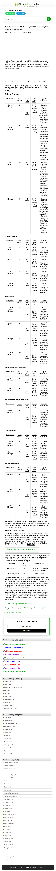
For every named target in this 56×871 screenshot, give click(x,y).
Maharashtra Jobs (9, 817)
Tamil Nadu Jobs (9, 844)
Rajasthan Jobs (8, 838)
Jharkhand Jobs (8, 799)
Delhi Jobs (15, 608)
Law (33, 608)
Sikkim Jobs (7, 841)
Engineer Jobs (23, 608)
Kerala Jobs (7, 805)
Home (19, 612)
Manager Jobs (38, 608)
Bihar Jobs (7, 772)
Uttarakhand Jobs (9, 854)
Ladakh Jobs (8, 808)
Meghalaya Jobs (9, 823)
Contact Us (42, 867)
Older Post (14, 612)
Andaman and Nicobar (11, 762)
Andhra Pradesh (9, 765)
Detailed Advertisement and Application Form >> (22, 550)
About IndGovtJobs (31, 867)
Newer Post (7, 612)
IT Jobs (29, 608)
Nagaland (7, 829)
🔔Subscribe (26, 630)
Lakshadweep (8, 811)
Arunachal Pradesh (9, 769)
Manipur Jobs (8, 820)
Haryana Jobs (8, 790)
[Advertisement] (27, 45)
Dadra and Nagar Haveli (11, 775)
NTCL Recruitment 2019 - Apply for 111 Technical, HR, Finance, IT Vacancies (26, 28)
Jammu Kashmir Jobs (10, 796)
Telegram (20, 13)
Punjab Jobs (7, 835)
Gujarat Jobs (8, 787)
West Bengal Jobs (9, 857)
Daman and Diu (8, 778)
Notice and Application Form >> (17, 604)
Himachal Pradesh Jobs (11, 793)
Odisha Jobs (7, 832)
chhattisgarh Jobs (9, 860)
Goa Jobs (7, 784)
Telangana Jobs (8, 848)
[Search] (49, 19)
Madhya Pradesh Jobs (10, 814)
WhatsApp (10, 13)
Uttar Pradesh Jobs (9, 851)
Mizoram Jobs (8, 826)
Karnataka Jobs (8, 802)
